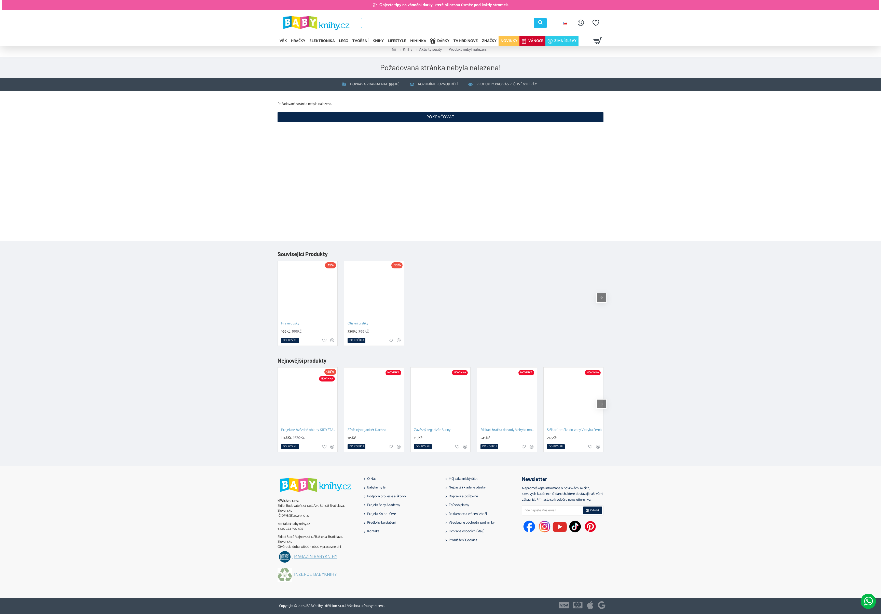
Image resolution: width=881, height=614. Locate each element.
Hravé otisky (290, 323)
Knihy (407, 49)
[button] (290, 340)
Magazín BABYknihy (315, 556)
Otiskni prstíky (358, 323)
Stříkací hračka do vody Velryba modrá (507, 430)
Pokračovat (440, 117)
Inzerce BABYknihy (315, 574)
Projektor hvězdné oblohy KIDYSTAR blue (308, 430)
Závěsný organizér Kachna (367, 430)
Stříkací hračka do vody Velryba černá (574, 430)
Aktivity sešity (430, 49)
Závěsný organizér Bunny (432, 430)
